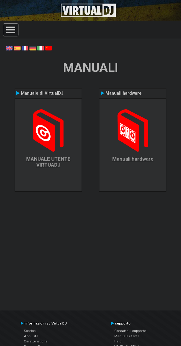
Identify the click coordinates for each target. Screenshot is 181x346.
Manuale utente (126, 336)
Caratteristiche (35, 341)
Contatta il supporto (130, 331)
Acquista (31, 336)
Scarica (30, 331)
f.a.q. (118, 341)
